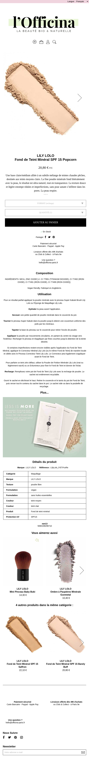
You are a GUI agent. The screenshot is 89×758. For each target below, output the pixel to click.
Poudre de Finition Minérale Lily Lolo (60, 362)
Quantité (44, 213)
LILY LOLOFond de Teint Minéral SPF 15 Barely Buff (65, 664)
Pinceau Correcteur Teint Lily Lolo (33, 354)
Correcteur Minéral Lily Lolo (33, 351)
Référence (44, 467)
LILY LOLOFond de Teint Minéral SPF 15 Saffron (22, 664)
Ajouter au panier (45, 222)
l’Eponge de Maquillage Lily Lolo (48, 303)
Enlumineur (35, 365)
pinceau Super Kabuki (23, 321)
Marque (20, 467)
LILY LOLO (45, 155)
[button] (80, 98)
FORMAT (41, 203)
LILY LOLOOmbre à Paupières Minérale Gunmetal (65, 592)
